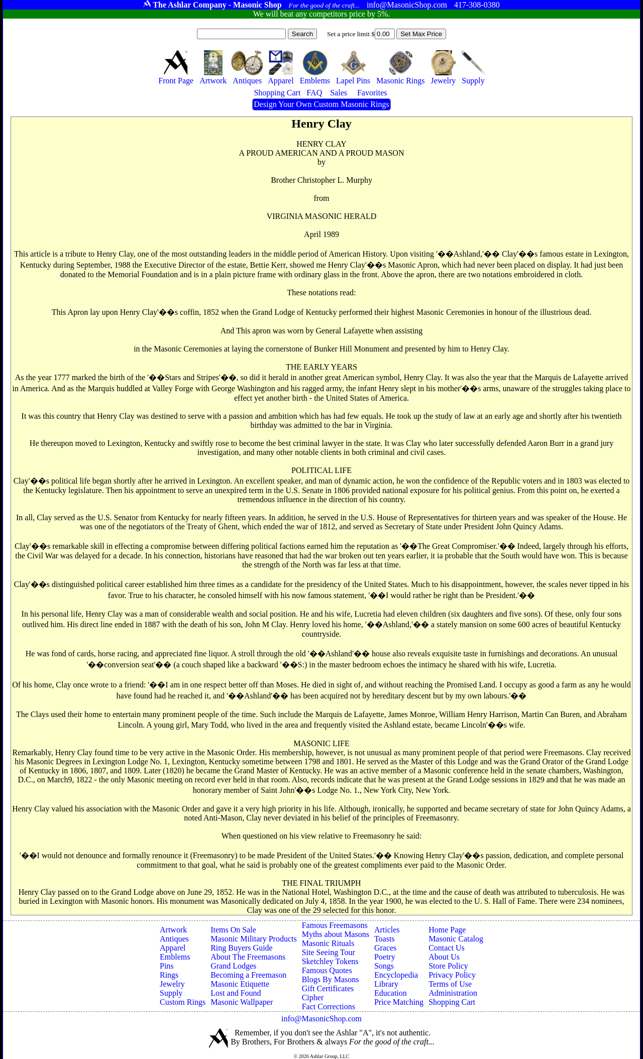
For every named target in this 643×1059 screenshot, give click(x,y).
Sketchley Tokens (330, 961)
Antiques (174, 938)
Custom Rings (182, 1002)
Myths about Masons (335, 934)
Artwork (173, 929)
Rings (169, 975)
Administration (452, 993)
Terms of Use (450, 984)
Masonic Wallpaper (241, 1002)
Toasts (384, 938)
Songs (384, 966)
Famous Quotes (327, 970)
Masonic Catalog (455, 938)
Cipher (313, 997)
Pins (167, 966)
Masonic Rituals (328, 943)
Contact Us (446, 948)
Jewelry (172, 984)
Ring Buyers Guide (241, 948)
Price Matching (398, 1002)
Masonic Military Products (253, 938)
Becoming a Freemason (248, 975)
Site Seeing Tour (328, 952)
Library (386, 984)
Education (390, 993)
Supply (171, 993)
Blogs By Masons (330, 979)
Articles (387, 929)
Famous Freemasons (335, 925)
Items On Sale (233, 929)
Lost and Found (235, 993)
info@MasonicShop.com (321, 1018)
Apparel (173, 948)
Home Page (447, 929)
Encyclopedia (396, 975)
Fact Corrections (328, 1006)
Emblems (175, 957)
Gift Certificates (328, 988)
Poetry (384, 957)
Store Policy (448, 966)
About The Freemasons (247, 957)
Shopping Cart (451, 1002)
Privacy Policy (452, 975)
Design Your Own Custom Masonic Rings (321, 104)
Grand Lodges (233, 966)
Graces (385, 948)
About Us (444, 957)
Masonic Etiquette (239, 984)
